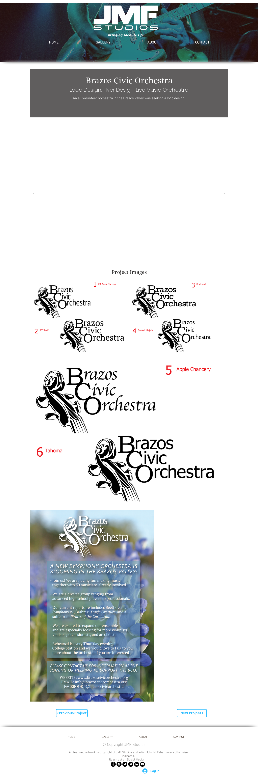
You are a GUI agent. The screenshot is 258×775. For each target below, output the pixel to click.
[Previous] (22, 32)
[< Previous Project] (72, 713)
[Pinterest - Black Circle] (130, 764)
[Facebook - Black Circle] (113, 764)
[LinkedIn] (136, 764)
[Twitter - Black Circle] (124, 764)
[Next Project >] (192, 713)
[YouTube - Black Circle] (142, 764)
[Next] (235, 32)
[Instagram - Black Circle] (119, 764)
